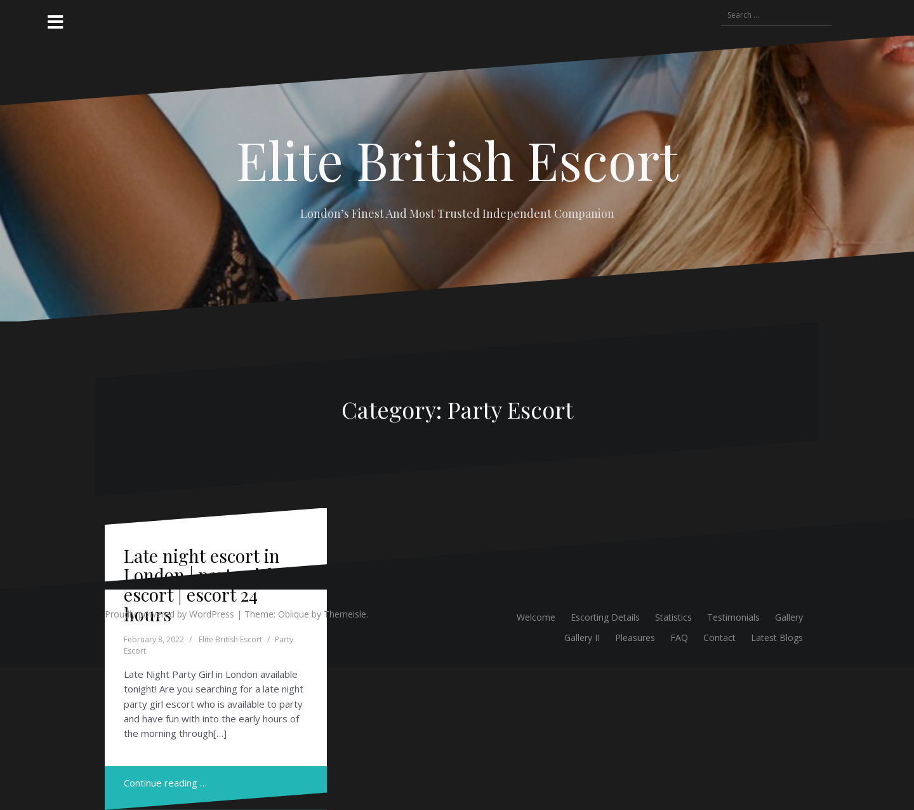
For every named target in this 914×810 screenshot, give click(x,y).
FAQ (679, 637)
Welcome (536, 617)
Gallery (789, 617)
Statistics (673, 617)
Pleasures (635, 637)
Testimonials (733, 617)
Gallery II (582, 637)
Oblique (293, 614)
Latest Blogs (777, 637)
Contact (719, 637)
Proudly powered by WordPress (169, 614)
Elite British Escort (457, 159)
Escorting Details (605, 617)
